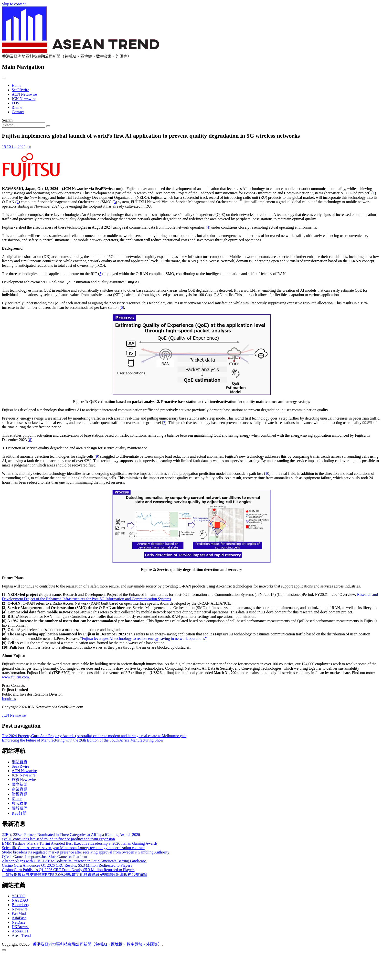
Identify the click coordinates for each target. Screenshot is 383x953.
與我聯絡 (19, 803)
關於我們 (19, 808)
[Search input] (23, 125)
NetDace (18, 922)
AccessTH (20, 931)
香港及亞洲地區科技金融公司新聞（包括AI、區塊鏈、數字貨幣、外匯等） (97, 944)
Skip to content (14, 4)
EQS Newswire (24, 779)
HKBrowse (20, 927)
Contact (18, 112)
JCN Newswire (23, 99)
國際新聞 (19, 784)
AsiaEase (19, 918)
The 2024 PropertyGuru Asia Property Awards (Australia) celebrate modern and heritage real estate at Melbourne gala (94, 736)
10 (267, 473)
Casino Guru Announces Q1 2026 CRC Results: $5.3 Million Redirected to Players (67, 865)
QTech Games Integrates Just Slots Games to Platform (44, 856)
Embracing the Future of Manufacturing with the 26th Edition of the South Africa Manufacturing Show (82, 740)
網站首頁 (19, 762)
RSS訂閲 (19, 813)
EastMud (19, 913)
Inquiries (9, 699)
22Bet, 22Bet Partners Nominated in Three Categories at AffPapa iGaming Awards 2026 (71, 834)
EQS (15, 103)
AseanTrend (21, 935)
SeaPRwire (20, 90)
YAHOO (18, 896)
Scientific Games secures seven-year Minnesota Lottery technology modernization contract (73, 848)
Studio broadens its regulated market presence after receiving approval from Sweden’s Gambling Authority (85, 852)
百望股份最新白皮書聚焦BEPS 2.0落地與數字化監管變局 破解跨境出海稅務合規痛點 (74, 875)
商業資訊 (19, 789)
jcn (28, 146)
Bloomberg (20, 905)
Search (7, 120)
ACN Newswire (24, 94)
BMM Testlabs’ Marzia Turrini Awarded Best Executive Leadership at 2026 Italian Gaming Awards (79, 843)
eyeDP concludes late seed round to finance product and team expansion (58, 839)
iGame (17, 107)
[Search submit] (48, 126)
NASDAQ (20, 900)
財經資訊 (19, 794)
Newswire (20, 909)
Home (16, 85)
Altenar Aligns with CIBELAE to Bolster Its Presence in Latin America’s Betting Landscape (74, 861)
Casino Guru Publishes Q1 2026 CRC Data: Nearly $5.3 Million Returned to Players (68, 870)
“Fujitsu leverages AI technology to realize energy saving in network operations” (143, 638)
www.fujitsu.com (15, 677)
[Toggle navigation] (4, 78)
